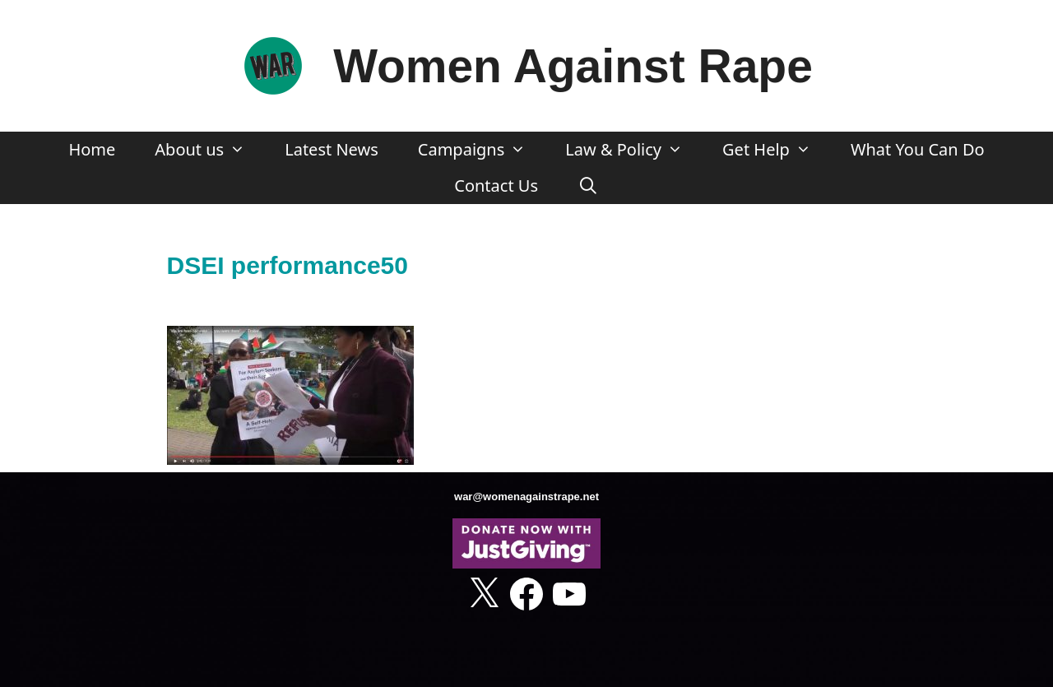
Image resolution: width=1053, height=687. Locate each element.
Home (91, 149)
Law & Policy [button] (634, 150)
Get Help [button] (776, 150)
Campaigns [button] (481, 150)
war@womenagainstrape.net (526, 496)
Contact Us (496, 185)
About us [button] (210, 150)
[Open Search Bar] (588, 186)
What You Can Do (918, 149)
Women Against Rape (573, 65)
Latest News (331, 149)
